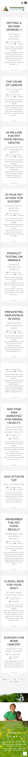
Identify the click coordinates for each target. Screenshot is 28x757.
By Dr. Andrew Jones (14, 41)
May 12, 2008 (14, 436)
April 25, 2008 (14, 599)
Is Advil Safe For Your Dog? (14, 593)
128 (14, 679)
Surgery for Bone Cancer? (14, 650)
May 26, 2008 (9, 156)
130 (22, 679)
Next (16, 681)
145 (11, 681)
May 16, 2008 (9, 274)
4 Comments (19, 215)
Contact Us (13, 742)
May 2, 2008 (9, 543)
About (19, 742)
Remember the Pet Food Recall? (14, 536)
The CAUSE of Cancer (14, 90)
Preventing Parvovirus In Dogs (14, 325)
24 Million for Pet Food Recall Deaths (14, 149)
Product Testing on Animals (14, 267)
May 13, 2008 (9, 371)
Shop (24, 742)
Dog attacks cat (14, 484)
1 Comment (19, 43)
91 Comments (19, 489)
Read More (14, 70)
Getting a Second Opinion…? (14, 36)
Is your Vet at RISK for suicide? (14, 208)
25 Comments (14, 438)
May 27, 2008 (9, 96)
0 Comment (19, 156)
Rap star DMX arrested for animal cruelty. (14, 429)
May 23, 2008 (9, 215)
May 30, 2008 (9, 43)
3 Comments (14, 601)
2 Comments (19, 96)
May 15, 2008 (9, 332)
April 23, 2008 (14, 656)
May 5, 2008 (8, 489)
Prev (5, 679)
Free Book (5, 742)
